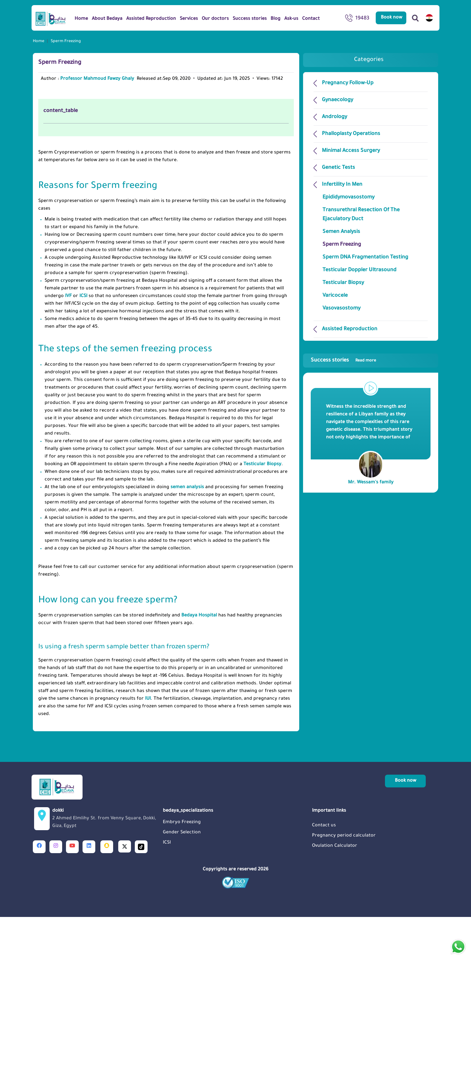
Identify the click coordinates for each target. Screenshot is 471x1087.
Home (38, 41)
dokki (105, 989)
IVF (68, 466)
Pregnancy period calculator (344, 1006)
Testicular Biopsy (262, 634)
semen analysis (187, 657)
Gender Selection (182, 1002)
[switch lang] (429, 18)
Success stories (343, 360)
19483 (357, 19)
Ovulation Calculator (334, 1016)
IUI (148, 869)
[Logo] (50, 18)
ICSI (83, 466)
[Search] (415, 18)
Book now (391, 17)
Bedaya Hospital (199, 785)
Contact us (324, 995)
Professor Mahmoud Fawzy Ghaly (97, 79)
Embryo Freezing (182, 992)
